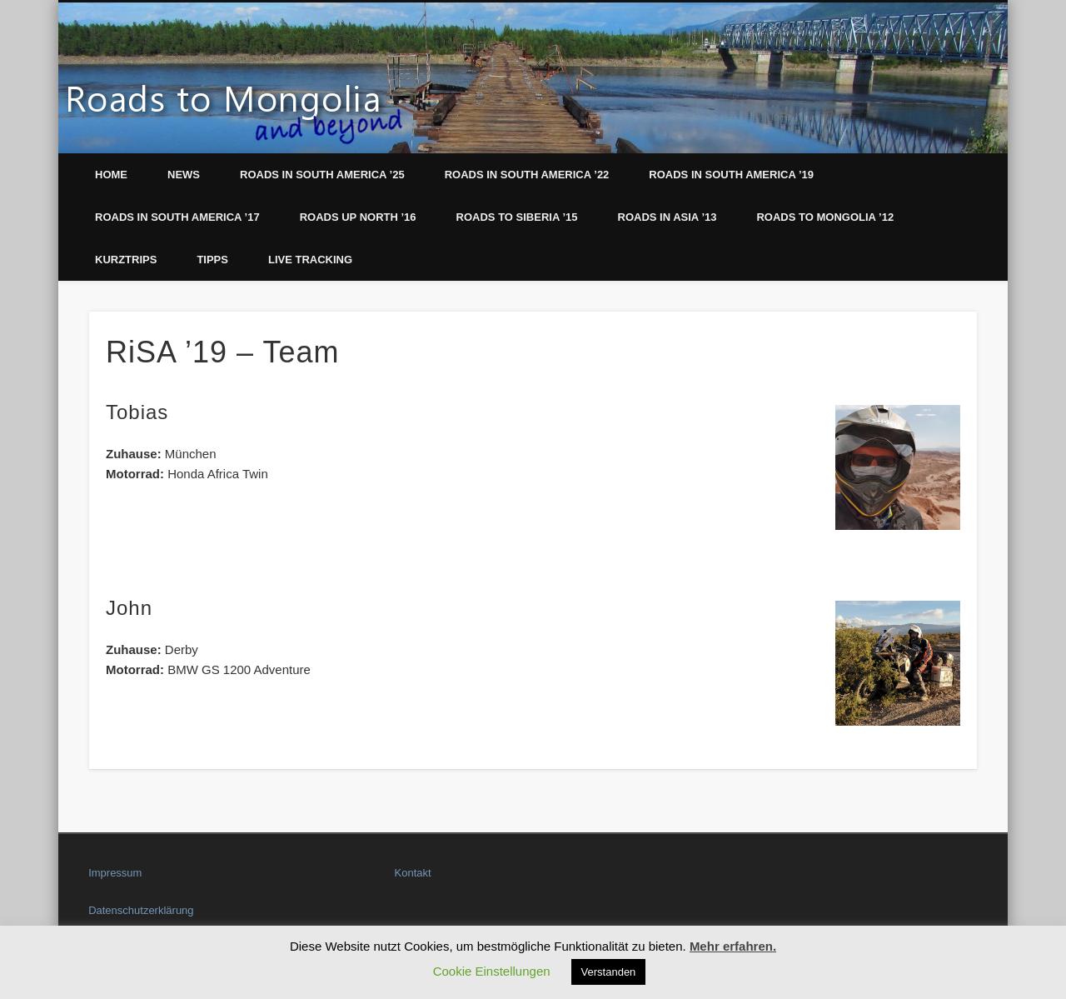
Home (111, 174)
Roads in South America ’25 (322, 174)
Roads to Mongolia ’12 (825, 217)
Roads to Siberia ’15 (517, 217)
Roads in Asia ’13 (667, 217)
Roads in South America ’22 (527, 174)
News (183, 174)
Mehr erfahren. (733, 946)
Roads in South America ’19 (731, 174)
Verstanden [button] (608, 972)
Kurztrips (126, 259)
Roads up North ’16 (358, 217)
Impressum (115, 873)
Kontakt (413, 873)
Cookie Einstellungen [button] (491, 971)
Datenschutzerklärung (140, 910)
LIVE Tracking (310, 259)
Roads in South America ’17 (177, 217)
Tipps (212, 259)
